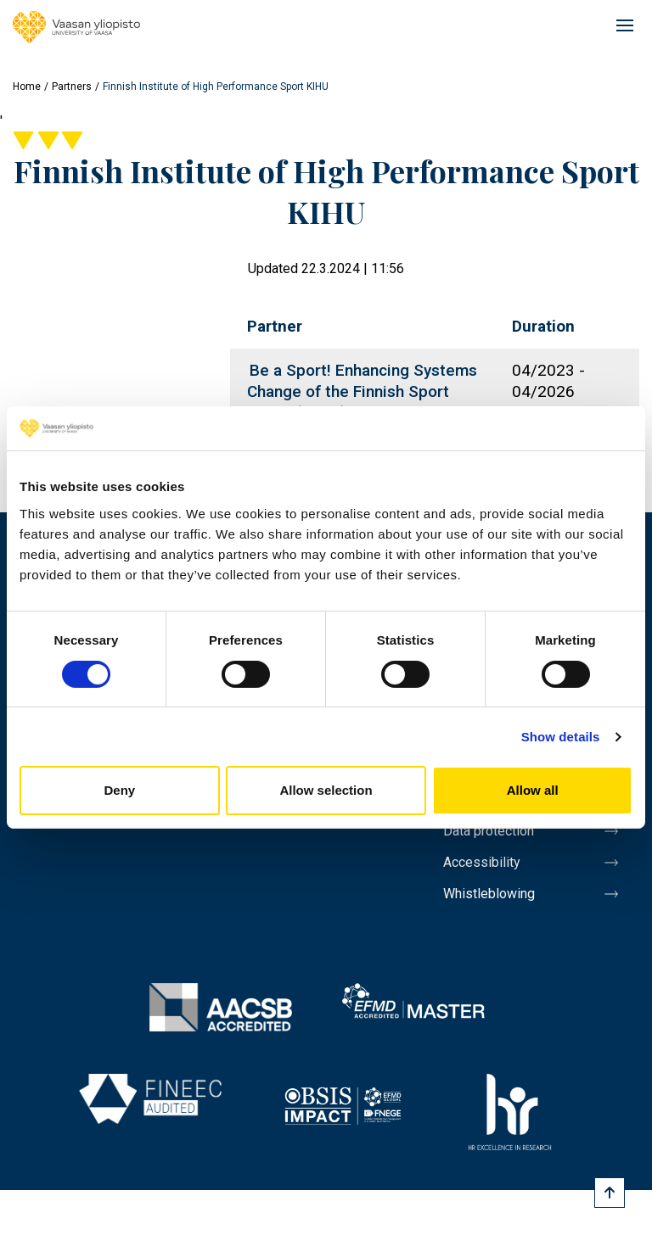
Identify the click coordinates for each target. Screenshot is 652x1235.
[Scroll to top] (609, 1192)
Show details (560, 736)
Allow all (533, 790)
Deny (119, 790)
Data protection (488, 831)
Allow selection (325, 790)
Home (27, 86)
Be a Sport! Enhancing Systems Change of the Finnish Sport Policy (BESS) (362, 391)
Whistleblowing (489, 894)
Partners (72, 86)
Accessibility (481, 862)
